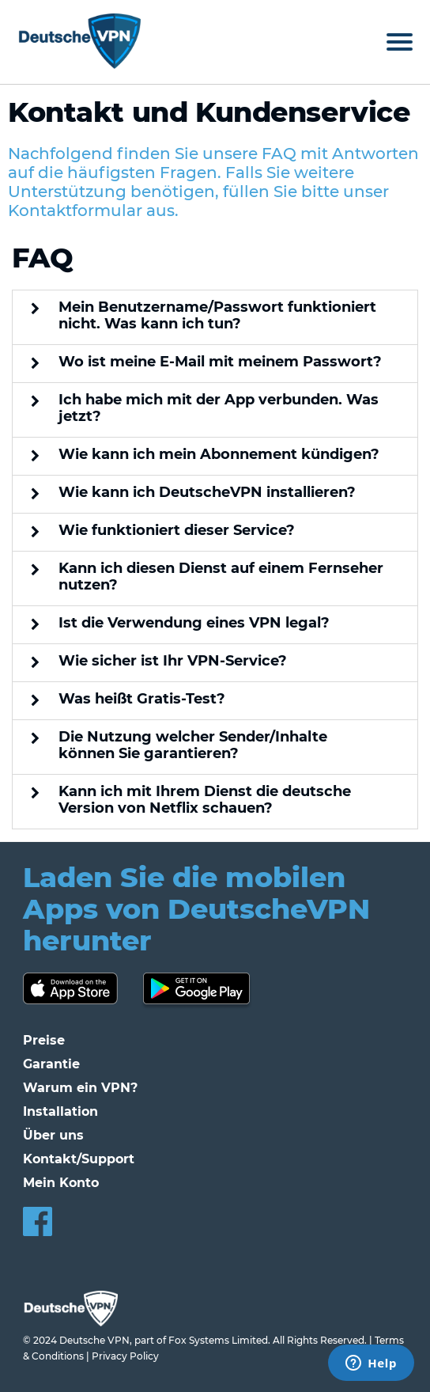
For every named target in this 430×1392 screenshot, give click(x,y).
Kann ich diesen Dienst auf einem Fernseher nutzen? (220, 577)
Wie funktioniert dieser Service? (176, 530)
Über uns (53, 1135)
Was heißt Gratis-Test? (141, 699)
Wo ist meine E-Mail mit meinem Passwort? (220, 362)
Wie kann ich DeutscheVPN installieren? (207, 492)
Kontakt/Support (78, 1158)
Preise (44, 1040)
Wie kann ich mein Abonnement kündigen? (218, 454)
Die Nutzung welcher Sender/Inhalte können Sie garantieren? (192, 745)
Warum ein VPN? (80, 1087)
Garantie (51, 1063)
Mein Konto (61, 1182)
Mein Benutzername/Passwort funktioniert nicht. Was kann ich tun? (217, 315)
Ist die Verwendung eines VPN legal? (194, 623)
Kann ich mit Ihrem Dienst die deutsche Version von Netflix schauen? (204, 800)
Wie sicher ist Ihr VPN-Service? (172, 661)
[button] (215, 317)
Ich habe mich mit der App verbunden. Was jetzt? (218, 408)
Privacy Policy (125, 1356)
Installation (60, 1111)
